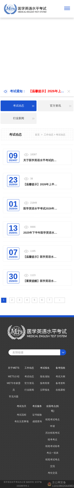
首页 (37, 134)
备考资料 (60, 383)
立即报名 (45, 389)
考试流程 (21, 414)
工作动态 (48, 134)
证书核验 (37, 414)
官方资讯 (29, 383)
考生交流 (52, 473)
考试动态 (60, 134)
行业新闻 (29, 389)
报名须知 (45, 376)
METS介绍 (13, 376)
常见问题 (13, 396)
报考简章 (45, 383)
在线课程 (60, 389)
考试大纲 (60, 376)
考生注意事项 (21, 421)
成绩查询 (37, 421)
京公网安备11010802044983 (63, 484)
